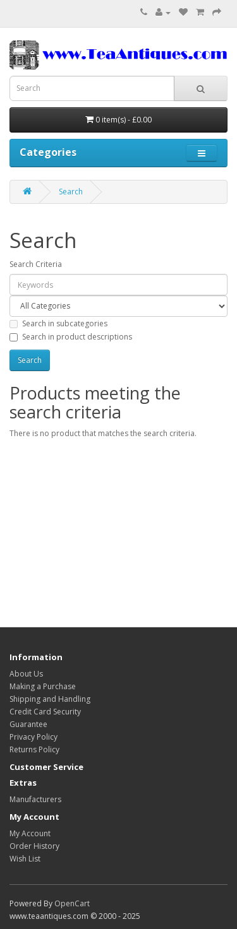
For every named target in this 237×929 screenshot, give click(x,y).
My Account (30, 833)
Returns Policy (34, 749)
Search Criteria (35, 264)
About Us (26, 673)
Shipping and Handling (49, 699)
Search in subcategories (58, 323)
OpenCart (72, 903)
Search (71, 191)
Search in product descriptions (70, 336)
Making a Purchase (42, 686)
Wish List (24, 858)
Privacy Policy (33, 736)
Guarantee (28, 724)
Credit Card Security (45, 711)
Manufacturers (35, 799)
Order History (34, 846)
